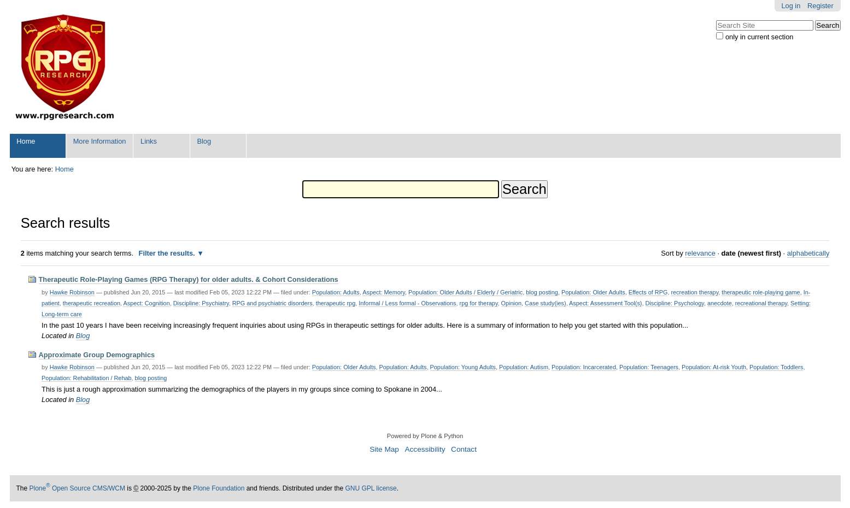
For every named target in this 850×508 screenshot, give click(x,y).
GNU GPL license (370, 488)
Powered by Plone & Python (425, 436)
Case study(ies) (545, 303)
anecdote (719, 303)
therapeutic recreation (91, 303)
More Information (99, 141)
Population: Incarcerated (584, 367)
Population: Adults (336, 292)
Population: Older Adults (593, 292)
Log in (790, 6)
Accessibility (425, 449)
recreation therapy (694, 292)
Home (25, 141)
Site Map (384, 449)
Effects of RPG (648, 292)
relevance (700, 253)
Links (148, 141)
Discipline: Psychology (675, 303)
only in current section (759, 37)
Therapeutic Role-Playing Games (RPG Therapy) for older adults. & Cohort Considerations (188, 279)
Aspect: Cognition (146, 303)
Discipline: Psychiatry (201, 303)
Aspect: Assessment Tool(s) (605, 303)
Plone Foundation (218, 488)
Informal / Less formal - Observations (407, 303)
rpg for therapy (479, 303)
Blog (204, 141)
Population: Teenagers (648, 367)
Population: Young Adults (463, 367)
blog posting (542, 292)
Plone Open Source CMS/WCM (77, 488)
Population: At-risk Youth (714, 367)
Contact (464, 449)
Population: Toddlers (776, 367)
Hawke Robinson (72, 292)
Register (820, 6)
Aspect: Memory (383, 292)
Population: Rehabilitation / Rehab (86, 378)
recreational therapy (761, 303)
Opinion (511, 303)
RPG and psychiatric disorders (272, 303)
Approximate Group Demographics (97, 355)
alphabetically (808, 253)
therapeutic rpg (336, 303)
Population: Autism (523, 367)
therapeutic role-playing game (761, 292)
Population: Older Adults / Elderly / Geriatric (465, 292)
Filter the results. (168, 253)
